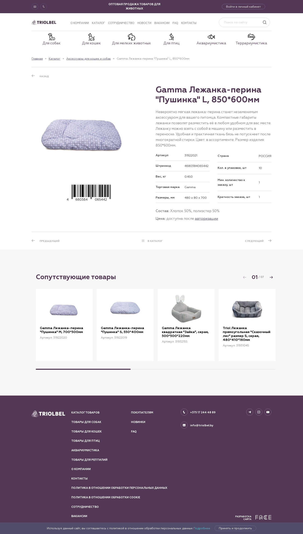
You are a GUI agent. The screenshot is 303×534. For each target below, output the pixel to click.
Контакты (188, 23)
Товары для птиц (85, 441)
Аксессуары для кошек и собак (88, 58)
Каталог (98, 23)
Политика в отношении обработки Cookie (105, 497)
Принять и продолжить (235, 528)
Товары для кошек (86, 431)
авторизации (206, 218)
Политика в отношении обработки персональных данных (119, 488)
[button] (271, 277)
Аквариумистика (85, 450)
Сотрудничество (121, 23)
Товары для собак (86, 422)
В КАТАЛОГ (155, 241)
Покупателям (142, 412)
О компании (79, 23)
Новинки (138, 422)
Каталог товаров (85, 412)
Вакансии (161, 23)
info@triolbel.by (202, 425)
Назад (44, 76)
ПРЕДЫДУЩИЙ (49, 241)
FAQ (175, 23)
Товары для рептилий (89, 460)
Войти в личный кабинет (243, 6)
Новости (144, 23)
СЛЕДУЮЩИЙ (254, 241)
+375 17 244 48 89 (203, 412)
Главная (37, 58)
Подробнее (201, 528)
